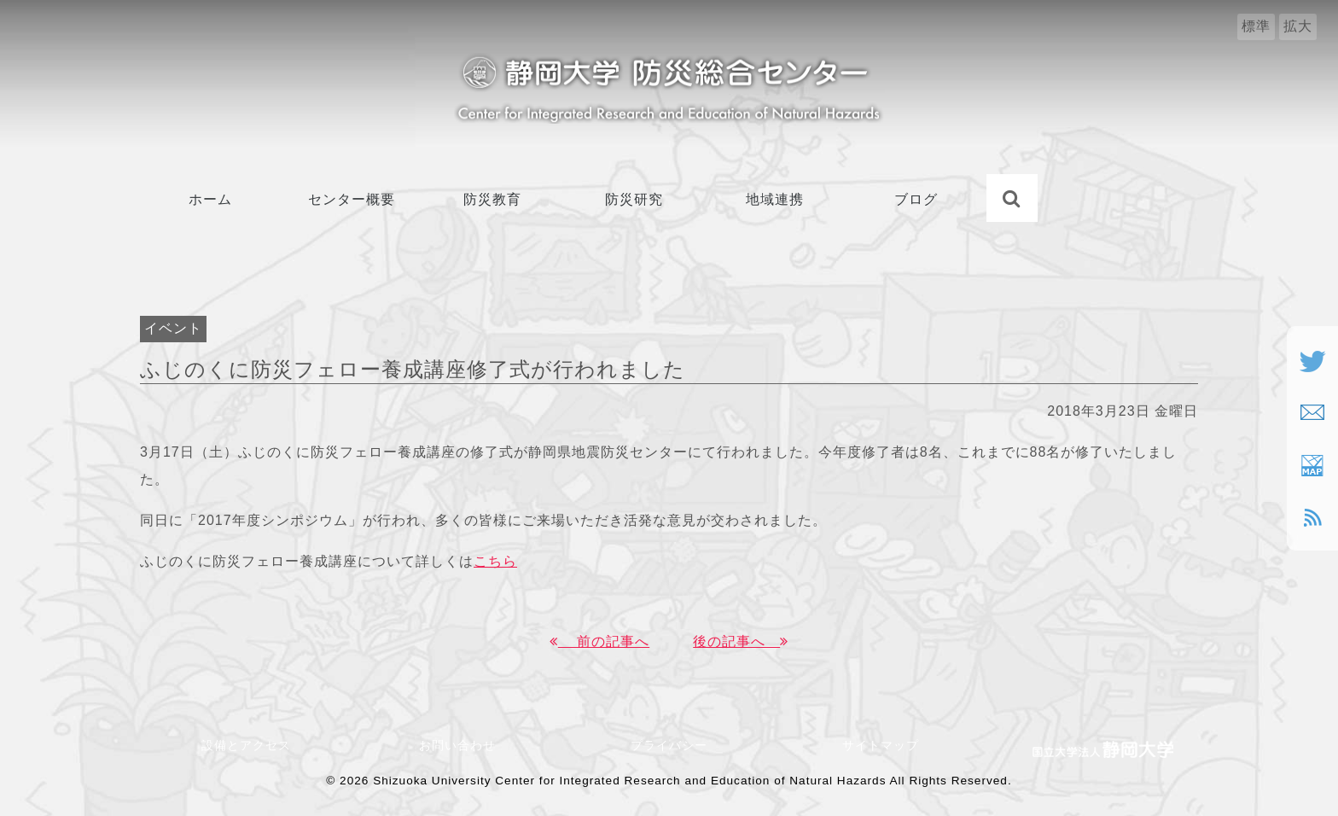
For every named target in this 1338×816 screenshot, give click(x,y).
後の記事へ (740, 641)
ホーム (210, 199)
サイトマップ (880, 745)
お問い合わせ (464, 745)
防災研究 (634, 199)
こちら (495, 561)
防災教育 (492, 199)
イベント (173, 328)
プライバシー (669, 745)
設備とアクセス (246, 745)
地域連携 (775, 199)
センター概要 (351, 199)
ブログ (916, 199)
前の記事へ (599, 641)
